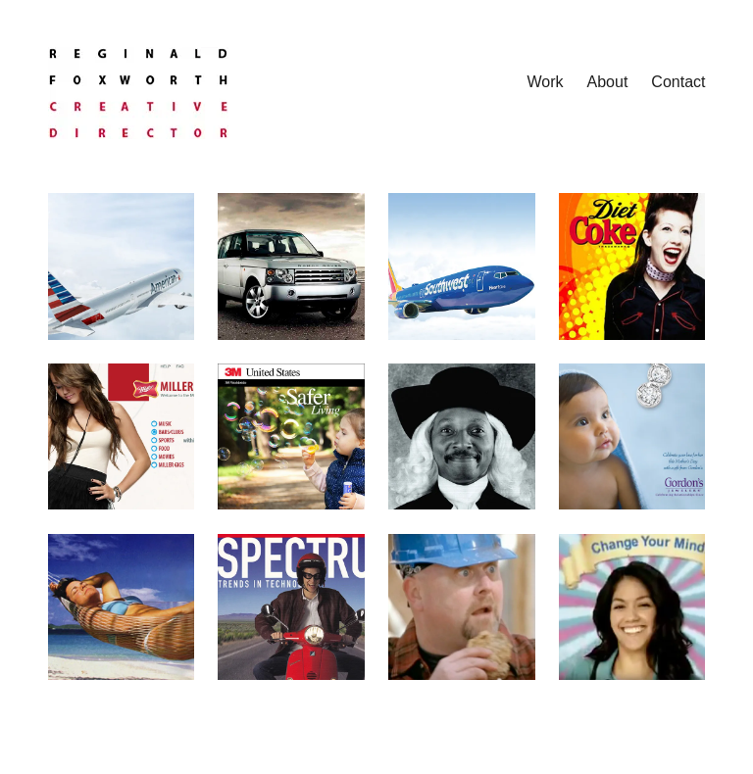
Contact (678, 81)
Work (545, 81)
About (607, 81)
